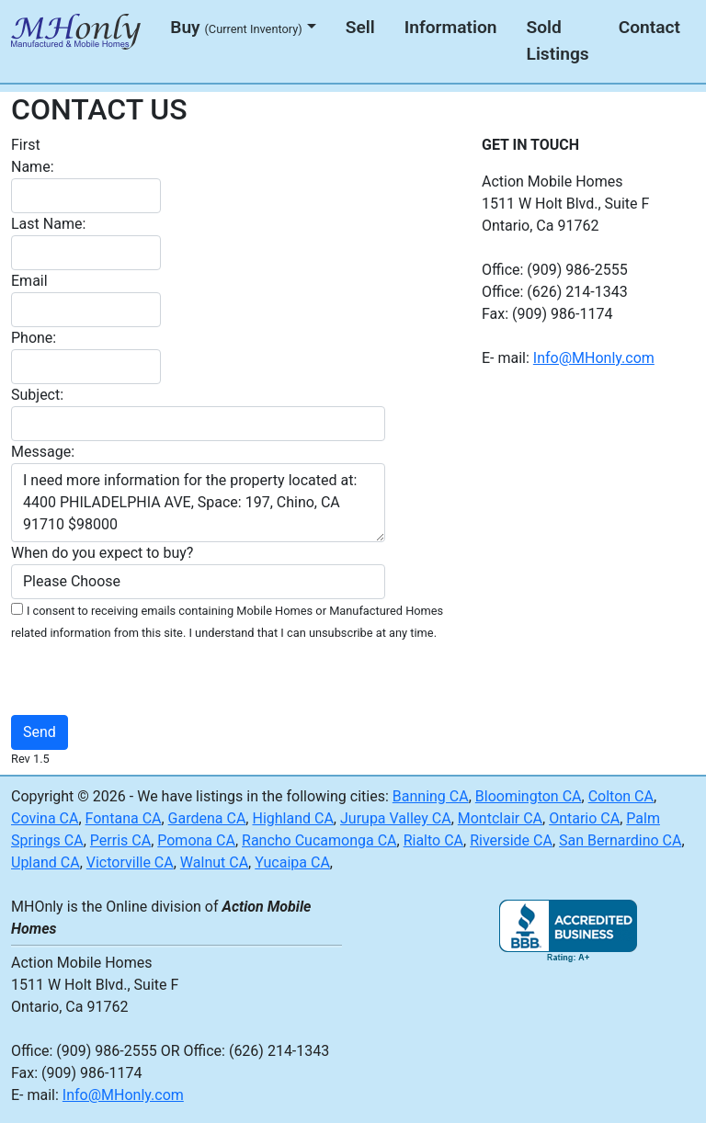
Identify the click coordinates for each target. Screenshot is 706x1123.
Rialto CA (433, 840)
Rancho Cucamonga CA (319, 840)
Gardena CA (207, 818)
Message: (42, 451)
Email (29, 280)
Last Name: (48, 224)
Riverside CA (511, 840)
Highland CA (292, 818)
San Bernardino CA (620, 840)
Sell (360, 27)
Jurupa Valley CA (395, 818)
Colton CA (621, 796)
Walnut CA (214, 862)
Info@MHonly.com (594, 358)
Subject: (37, 394)
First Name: (32, 156)
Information (450, 27)
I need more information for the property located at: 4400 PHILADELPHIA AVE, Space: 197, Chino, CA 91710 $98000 (198, 502)
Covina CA (44, 818)
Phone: (33, 337)
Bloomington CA (528, 796)
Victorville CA (130, 862)
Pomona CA (196, 840)
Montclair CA (500, 818)
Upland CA (45, 862)
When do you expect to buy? (102, 553)
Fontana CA (123, 818)
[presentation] (285, 679)
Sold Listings (558, 40)
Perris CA (120, 840)
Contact (649, 27)
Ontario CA (584, 818)
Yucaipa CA (292, 862)
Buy (236, 27)
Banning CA (431, 796)
